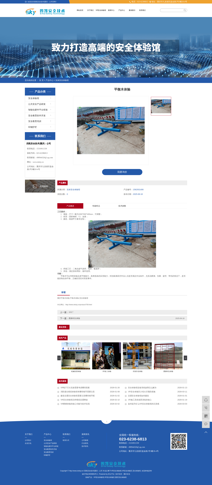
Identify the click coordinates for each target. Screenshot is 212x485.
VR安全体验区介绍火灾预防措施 (141, 392)
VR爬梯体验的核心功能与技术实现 (75, 404)
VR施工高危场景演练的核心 (139, 400)
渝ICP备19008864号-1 (90, 474)
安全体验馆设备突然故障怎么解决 (142, 388)
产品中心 (121, 10)
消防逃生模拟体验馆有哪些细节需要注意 (78, 392)
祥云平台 (111, 474)
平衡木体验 (74, 298)
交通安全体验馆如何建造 (138, 396)
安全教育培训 (34, 121)
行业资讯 (85, 443)
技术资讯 (85, 446)
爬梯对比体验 (74, 318)
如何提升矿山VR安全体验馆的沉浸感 (143, 404)
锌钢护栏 (32, 127)
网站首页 (80, 10)
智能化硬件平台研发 (38, 110)
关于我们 (90, 10)
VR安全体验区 (127, 471)
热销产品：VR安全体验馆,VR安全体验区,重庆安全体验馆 (106, 477)
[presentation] (59, 358)
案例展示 (132, 10)
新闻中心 (111, 10)
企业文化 (28, 443)
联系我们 (142, 10)
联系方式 (66, 440)
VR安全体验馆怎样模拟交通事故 (74, 400)
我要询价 (122, 172)
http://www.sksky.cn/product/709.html (78, 305)
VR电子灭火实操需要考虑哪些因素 (75, 388)
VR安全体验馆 (101, 10)
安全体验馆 (33, 98)
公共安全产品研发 (37, 104)
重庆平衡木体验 (63, 298)
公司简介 (28, 440)
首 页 (41, 80)
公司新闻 (85, 440)
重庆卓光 (127, 474)
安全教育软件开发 (37, 115)
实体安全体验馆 (62, 80)
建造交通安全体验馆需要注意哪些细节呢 (78, 396)
